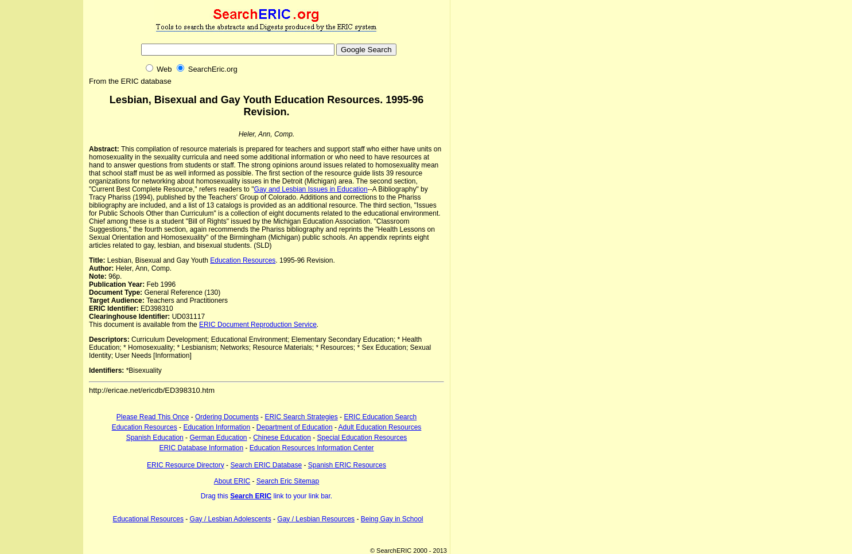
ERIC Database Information (201, 448)
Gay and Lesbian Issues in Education (311, 189)
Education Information (216, 427)
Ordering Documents (227, 417)
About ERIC (232, 481)
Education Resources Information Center (312, 448)
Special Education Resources (362, 438)
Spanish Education (155, 438)
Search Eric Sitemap (287, 481)
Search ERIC (250, 496)
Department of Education (294, 427)
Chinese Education (282, 438)
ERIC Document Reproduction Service (258, 325)
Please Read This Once (152, 417)
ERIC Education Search (380, 417)
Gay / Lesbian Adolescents (230, 519)
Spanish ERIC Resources (347, 465)
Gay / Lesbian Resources (316, 519)
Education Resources (242, 260)
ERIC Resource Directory (185, 465)
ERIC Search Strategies (300, 417)
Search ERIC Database (266, 465)
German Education (218, 438)
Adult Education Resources (380, 427)
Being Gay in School (392, 519)
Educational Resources (148, 519)
